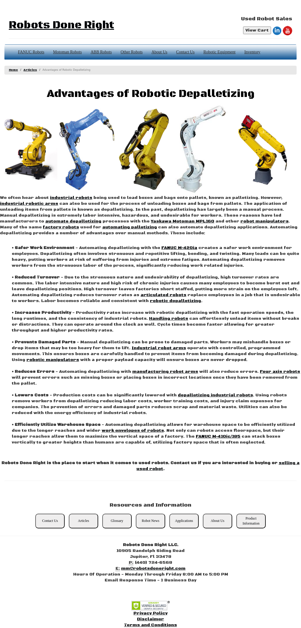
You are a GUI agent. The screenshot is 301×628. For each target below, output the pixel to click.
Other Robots (132, 52)
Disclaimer (150, 619)
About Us (159, 52)
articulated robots (163, 295)
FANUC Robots (31, 52)
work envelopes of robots (133, 430)
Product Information (251, 520)
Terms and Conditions (150, 625)
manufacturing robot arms (165, 371)
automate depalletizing (73, 221)
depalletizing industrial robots (215, 395)
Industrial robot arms (159, 348)
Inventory (252, 52)
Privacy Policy (150, 613)
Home (13, 70)
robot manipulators (264, 221)
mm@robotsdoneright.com (153, 568)
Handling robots (168, 318)
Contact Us (185, 52)
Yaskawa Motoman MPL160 (182, 221)
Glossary (117, 521)
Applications (184, 521)
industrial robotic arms (29, 203)
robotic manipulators (52, 359)
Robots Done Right (61, 25)
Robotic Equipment (219, 52)
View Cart (257, 30)
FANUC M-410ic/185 (218, 436)
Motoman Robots (67, 52)
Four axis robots (280, 371)
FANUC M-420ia (179, 247)
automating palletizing (129, 227)
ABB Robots (101, 52)
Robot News (150, 521)
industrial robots (71, 197)
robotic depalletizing (175, 301)
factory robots (61, 227)
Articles (30, 70)
